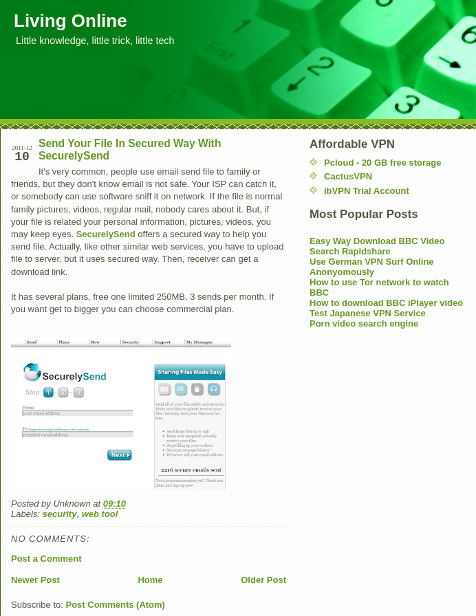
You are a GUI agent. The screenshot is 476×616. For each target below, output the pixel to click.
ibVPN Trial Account (366, 191)
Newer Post (35, 580)
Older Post (263, 580)
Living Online (70, 20)
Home (150, 580)
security (60, 514)
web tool (100, 514)
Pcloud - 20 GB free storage (383, 162)
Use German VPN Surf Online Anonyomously (372, 266)
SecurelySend (106, 234)
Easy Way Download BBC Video (377, 241)
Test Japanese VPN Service (368, 313)
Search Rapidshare (350, 251)
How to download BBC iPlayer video (386, 303)
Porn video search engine (364, 323)
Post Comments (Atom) (115, 605)
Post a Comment (46, 558)
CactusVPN (348, 176)
